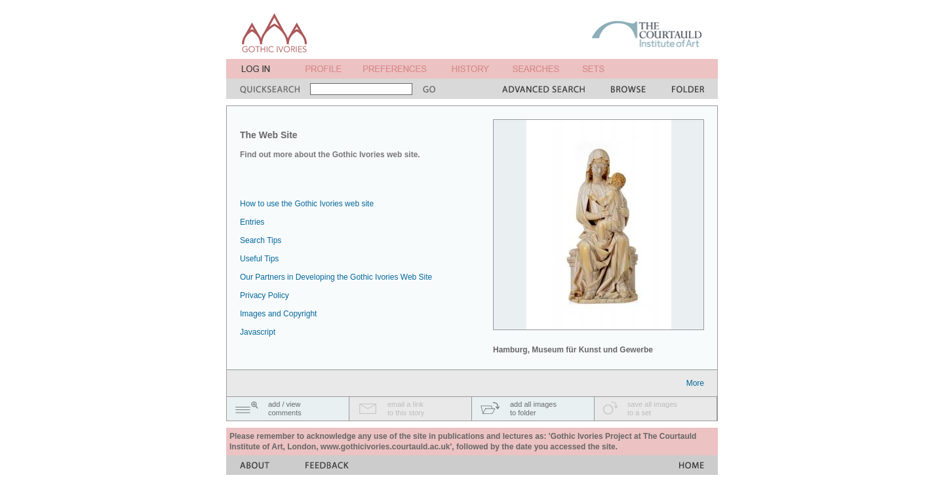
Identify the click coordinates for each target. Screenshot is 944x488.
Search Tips (260, 240)
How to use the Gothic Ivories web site (307, 203)
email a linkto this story (405, 408)
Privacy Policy (264, 295)
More (695, 383)
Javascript (257, 332)
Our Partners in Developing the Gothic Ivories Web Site (336, 277)
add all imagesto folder (533, 408)
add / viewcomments (285, 408)
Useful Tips (259, 258)
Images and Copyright (278, 313)
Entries (252, 222)
